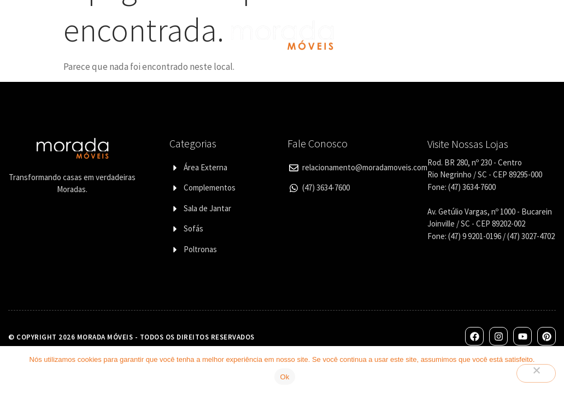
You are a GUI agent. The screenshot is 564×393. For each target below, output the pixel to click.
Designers (164, 46)
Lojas (390, 22)
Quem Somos (85, 22)
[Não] (536, 373)
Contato (505, 22)
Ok (284, 377)
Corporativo (444, 22)
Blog (389, 46)
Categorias (154, 22)
